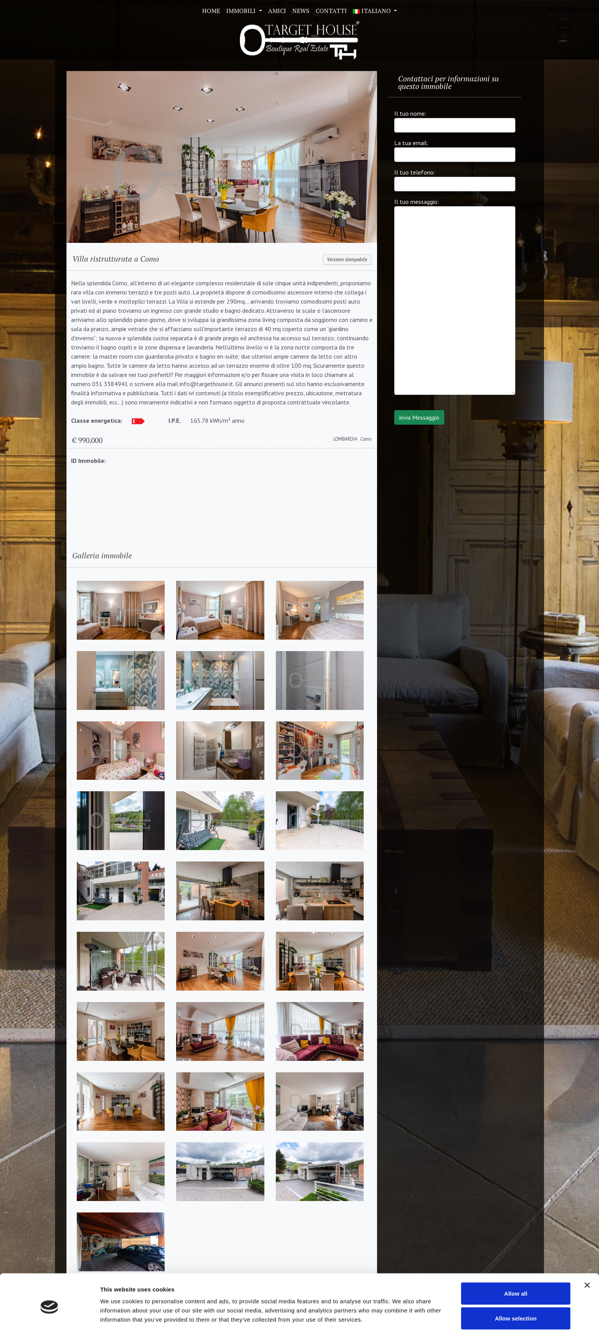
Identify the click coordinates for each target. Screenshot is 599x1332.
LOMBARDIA (345, 439)
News (300, 10)
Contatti (331, 10)
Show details (401, 1312)
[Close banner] (587, 1253)
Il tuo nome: (410, 113)
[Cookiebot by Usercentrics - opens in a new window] (49, 1317)
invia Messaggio (419, 417)
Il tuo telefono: (414, 172)
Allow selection (515, 1287)
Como (365, 439)
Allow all (516, 1261)
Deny (516, 1311)
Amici (277, 10)
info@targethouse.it (206, 384)
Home (211, 10)
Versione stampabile (347, 259)
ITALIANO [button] (372, 10)
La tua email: (411, 143)
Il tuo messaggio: (416, 201)
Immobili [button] (241, 10)
